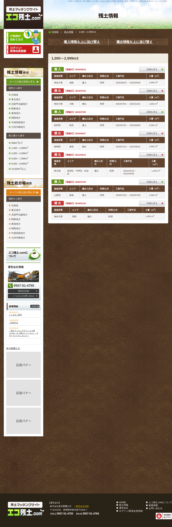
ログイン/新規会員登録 (131, 511)
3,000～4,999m (19, 153)
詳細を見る (152, 69)
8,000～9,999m (19, 163)
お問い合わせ (155, 508)
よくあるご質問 (15, 315)
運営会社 (123, 508)
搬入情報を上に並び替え (82, 42)
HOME (55, 32)
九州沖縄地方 (18, 127)
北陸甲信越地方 (19, 104)
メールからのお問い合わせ (23, 296)
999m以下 (17, 143)
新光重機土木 (13, 348)
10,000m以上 (18, 169)
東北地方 (16, 99)
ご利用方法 (13, 323)
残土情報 (68, 32)
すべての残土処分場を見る (23, 192)
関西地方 (16, 117)
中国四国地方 (18, 122)
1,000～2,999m (19, 148)
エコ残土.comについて (160, 502)
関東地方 (16, 108)
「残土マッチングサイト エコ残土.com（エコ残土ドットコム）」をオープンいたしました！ (23, 333)
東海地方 (16, 113)
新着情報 (153, 505)
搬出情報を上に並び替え (134, 42)
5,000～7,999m (19, 158)
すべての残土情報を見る (22, 81)
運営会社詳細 (23, 291)
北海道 (14, 94)
